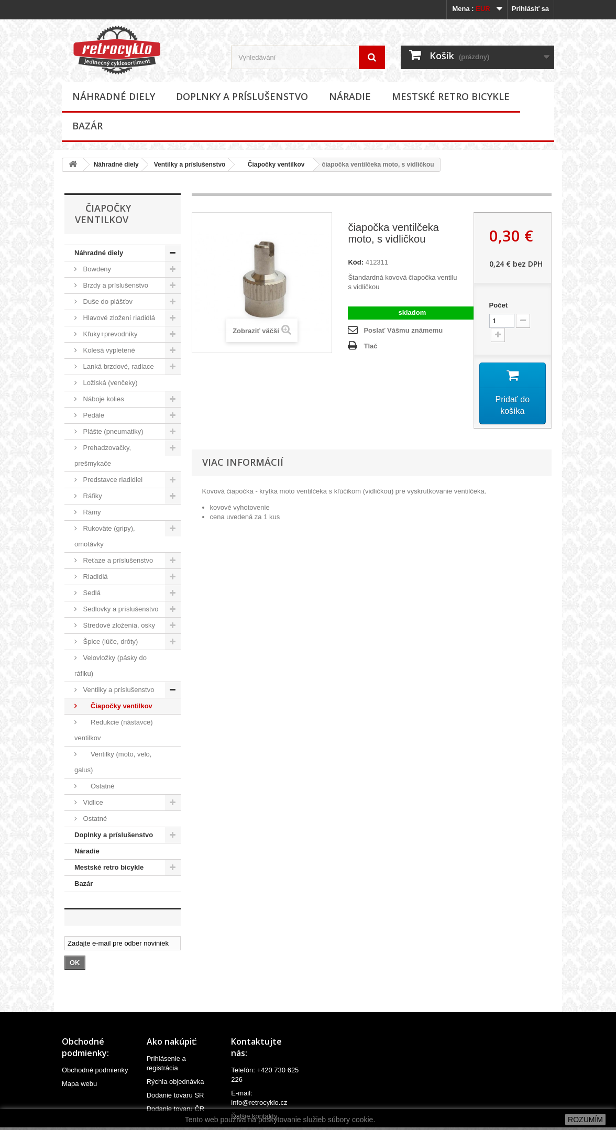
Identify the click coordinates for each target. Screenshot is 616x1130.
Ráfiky (91, 496)
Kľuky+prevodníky (109, 334)
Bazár (87, 125)
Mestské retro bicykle (451, 96)
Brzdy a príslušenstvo (114, 285)
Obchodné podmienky (95, 1070)
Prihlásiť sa (530, 9)
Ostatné (98, 786)
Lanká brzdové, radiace (117, 366)
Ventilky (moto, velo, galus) (112, 762)
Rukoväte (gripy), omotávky (104, 536)
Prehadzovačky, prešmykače (102, 455)
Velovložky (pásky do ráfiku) (110, 665)
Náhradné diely (113, 96)
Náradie (350, 96)
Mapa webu (79, 1084)
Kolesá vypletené (108, 350)
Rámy (91, 512)
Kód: (356, 262)
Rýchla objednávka (175, 1081)
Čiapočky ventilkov (272, 164)
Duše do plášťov (107, 301)
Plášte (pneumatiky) (112, 431)
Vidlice (92, 802)
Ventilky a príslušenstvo (190, 164)
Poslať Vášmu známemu (403, 330)
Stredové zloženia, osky (118, 625)
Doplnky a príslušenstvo (242, 96)
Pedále (92, 415)
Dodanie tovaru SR (175, 1095)
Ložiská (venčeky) (109, 383)
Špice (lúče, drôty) (109, 641)
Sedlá (91, 593)
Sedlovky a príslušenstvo (119, 609)
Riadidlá (94, 576)
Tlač (370, 346)
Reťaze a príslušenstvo (117, 560)
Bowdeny (96, 269)
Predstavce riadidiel (111, 480)
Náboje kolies (102, 399)
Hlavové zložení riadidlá (118, 318)
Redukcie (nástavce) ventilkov (113, 730)
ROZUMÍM (585, 1119)
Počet (498, 305)
